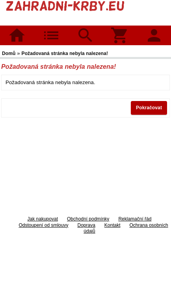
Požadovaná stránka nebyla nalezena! (65, 53)
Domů (17, 35)
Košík (119, 30)
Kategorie (51, 30)
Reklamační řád (134, 219)
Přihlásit (154, 30)
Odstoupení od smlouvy (43, 225)
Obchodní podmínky (88, 219)
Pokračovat (149, 107)
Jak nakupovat (43, 219)
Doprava (86, 225)
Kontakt (112, 225)
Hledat (85, 30)
